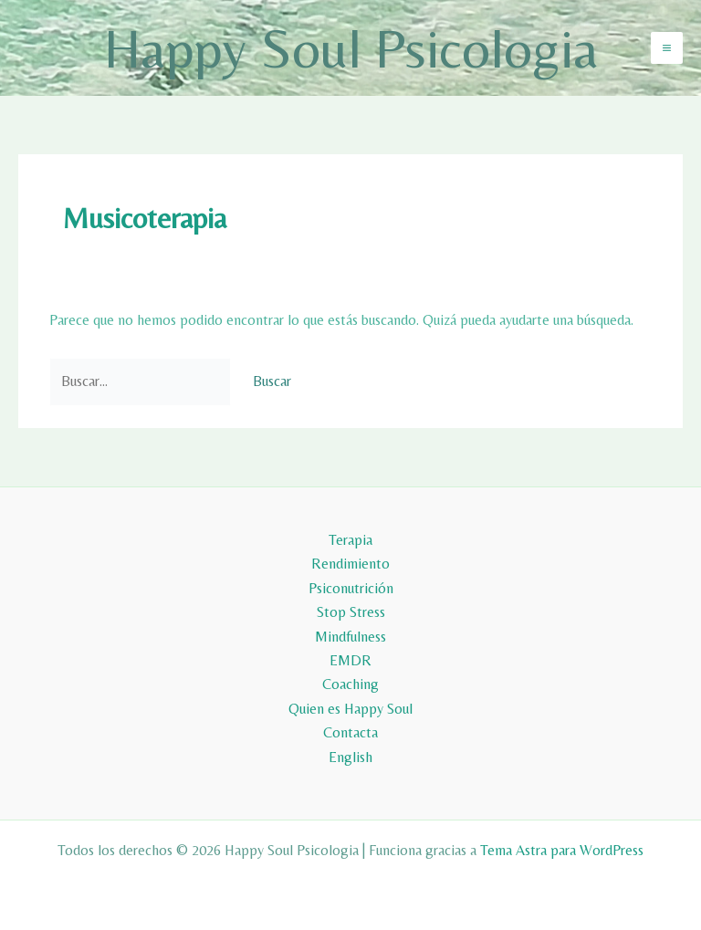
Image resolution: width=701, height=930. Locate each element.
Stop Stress (351, 612)
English (350, 757)
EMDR (350, 660)
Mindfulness (350, 636)
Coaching (350, 684)
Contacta (350, 732)
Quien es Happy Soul (350, 708)
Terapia (350, 540)
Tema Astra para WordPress (561, 850)
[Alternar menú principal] (667, 48)
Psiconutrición (351, 588)
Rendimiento (350, 563)
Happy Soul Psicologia (351, 48)
